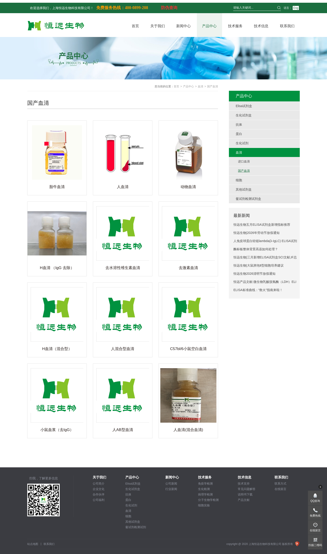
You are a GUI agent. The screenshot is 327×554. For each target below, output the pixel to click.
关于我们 (157, 26)
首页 (135, 26)
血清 (200, 86)
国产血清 (244, 170)
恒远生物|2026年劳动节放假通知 (256, 233)
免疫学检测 (205, 483)
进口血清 (244, 161)
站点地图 (32, 544)
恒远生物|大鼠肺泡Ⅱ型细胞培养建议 (258, 265)
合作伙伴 (98, 494)
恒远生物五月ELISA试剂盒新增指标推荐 (261, 224)
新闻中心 (183, 26)
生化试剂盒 (132, 489)
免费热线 (315, 515)
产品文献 (244, 500)
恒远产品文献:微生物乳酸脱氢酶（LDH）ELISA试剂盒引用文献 (264, 283)
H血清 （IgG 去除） (57, 268)
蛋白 (128, 500)
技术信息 (261, 26)
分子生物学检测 (208, 500)
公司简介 (98, 483)
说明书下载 (245, 494)
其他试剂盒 (132, 521)
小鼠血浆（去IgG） (57, 430)
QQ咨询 (315, 501)
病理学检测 (205, 494)
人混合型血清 (122, 349)
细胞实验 (204, 505)
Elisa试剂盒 (133, 483)
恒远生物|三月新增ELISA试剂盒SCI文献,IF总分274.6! (265, 258)
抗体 (128, 494)
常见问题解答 (246, 489)
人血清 (123, 187)
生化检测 (204, 489)
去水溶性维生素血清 (122, 268)
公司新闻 (171, 483)
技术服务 (235, 26)
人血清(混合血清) (188, 430)
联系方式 (280, 483)
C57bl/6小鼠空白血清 (188, 349)
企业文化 (98, 489)
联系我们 (287, 26)
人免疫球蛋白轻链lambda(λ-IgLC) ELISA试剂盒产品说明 (265, 242)
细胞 (128, 516)
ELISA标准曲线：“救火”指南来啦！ (258, 290)
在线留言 (280, 489)
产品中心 (209, 26)
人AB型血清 (122, 430)
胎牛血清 (57, 187)
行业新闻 (171, 489)
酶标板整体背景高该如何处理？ (255, 249)
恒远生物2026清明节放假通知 (254, 273)
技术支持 (244, 483)
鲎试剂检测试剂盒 (135, 527)
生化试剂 (131, 505)
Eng (295, 8)
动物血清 (188, 187)
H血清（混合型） (57, 349)
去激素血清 (188, 268)
